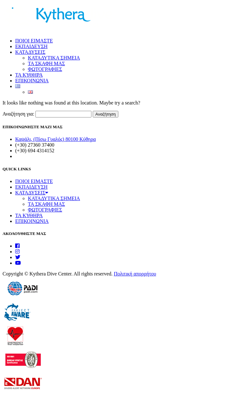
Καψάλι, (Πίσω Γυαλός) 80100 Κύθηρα (55, 139)
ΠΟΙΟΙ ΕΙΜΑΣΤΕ (34, 40)
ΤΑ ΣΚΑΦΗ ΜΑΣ (46, 63)
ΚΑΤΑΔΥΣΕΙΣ (30, 52)
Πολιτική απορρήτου (135, 273)
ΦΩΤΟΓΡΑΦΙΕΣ (45, 69)
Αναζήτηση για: (18, 114)
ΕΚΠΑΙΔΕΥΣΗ (31, 46)
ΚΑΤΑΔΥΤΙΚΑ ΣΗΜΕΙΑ (54, 57)
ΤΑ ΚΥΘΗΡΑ (29, 75)
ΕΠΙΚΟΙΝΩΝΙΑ (32, 80)
